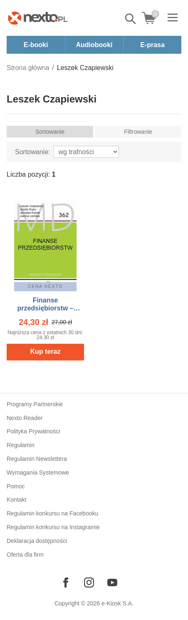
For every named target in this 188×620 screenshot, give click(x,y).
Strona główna (28, 67)
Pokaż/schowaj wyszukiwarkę (131, 18)
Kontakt (16, 499)
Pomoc (16, 486)
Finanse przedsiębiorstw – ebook (45, 308)
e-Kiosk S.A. (117, 603)
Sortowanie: (32, 151)
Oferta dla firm (25, 554)
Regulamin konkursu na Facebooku (52, 513)
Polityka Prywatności (33, 431)
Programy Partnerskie (35, 404)
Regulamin (21, 445)
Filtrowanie (138, 131)
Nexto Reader (24, 418)
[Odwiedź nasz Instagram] (89, 582)
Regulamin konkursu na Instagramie (53, 527)
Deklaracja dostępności (37, 541)
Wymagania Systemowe (38, 472)
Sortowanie (49, 131)
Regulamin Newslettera (37, 458)
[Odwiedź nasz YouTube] (112, 582)
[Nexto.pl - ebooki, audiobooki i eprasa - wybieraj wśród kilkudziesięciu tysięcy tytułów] (38, 18)
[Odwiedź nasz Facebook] (65, 582)
